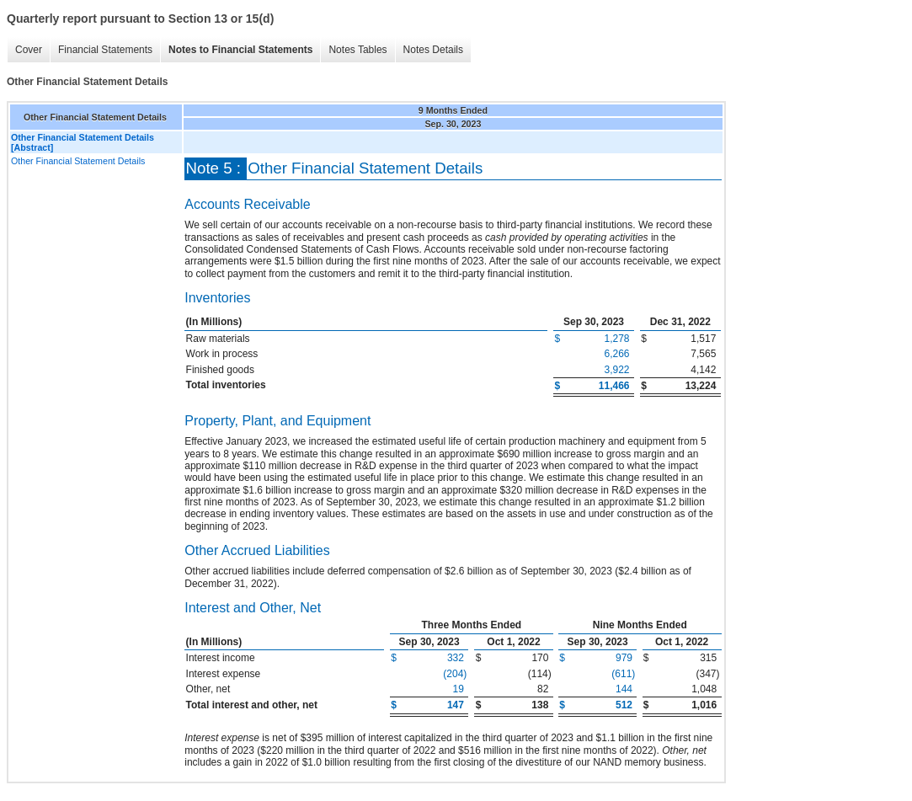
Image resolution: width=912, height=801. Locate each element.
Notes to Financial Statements (240, 50)
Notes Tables (357, 50)
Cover (28, 50)
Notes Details (433, 50)
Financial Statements (105, 50)
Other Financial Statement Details (78, 161)
